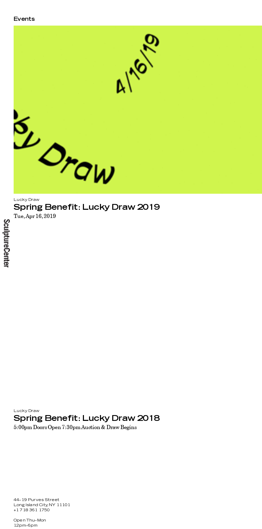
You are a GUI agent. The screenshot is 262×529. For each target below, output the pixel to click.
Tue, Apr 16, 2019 (35, 216)
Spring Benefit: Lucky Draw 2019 (86, 207)
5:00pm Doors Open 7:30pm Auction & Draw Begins (75, 427)
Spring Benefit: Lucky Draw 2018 (86, 418)
